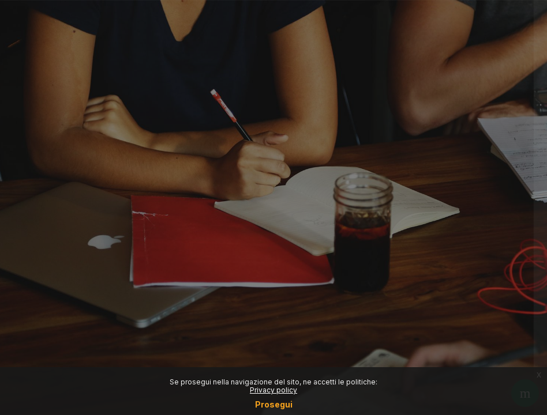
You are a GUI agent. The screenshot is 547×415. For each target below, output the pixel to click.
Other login (425, 291)
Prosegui (274, 404)
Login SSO (425, 136)
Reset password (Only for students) (425, 187)
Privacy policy (273, 390)
